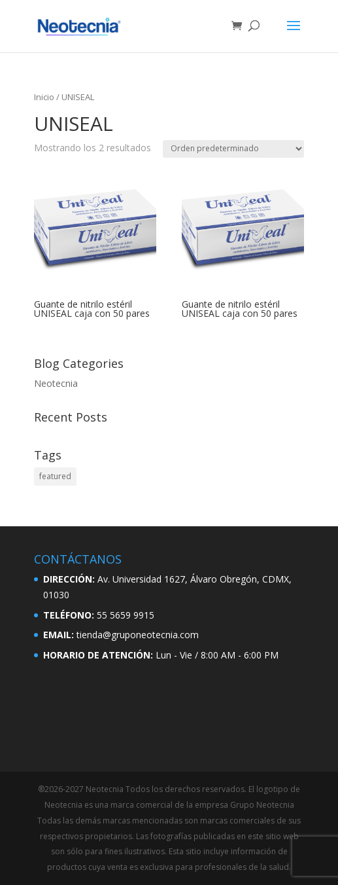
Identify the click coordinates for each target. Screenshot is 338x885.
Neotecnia (56, 383)
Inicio (44, 97)
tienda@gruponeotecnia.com (137, 634)
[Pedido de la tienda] (233, 149)
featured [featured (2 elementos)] (55, 476)
